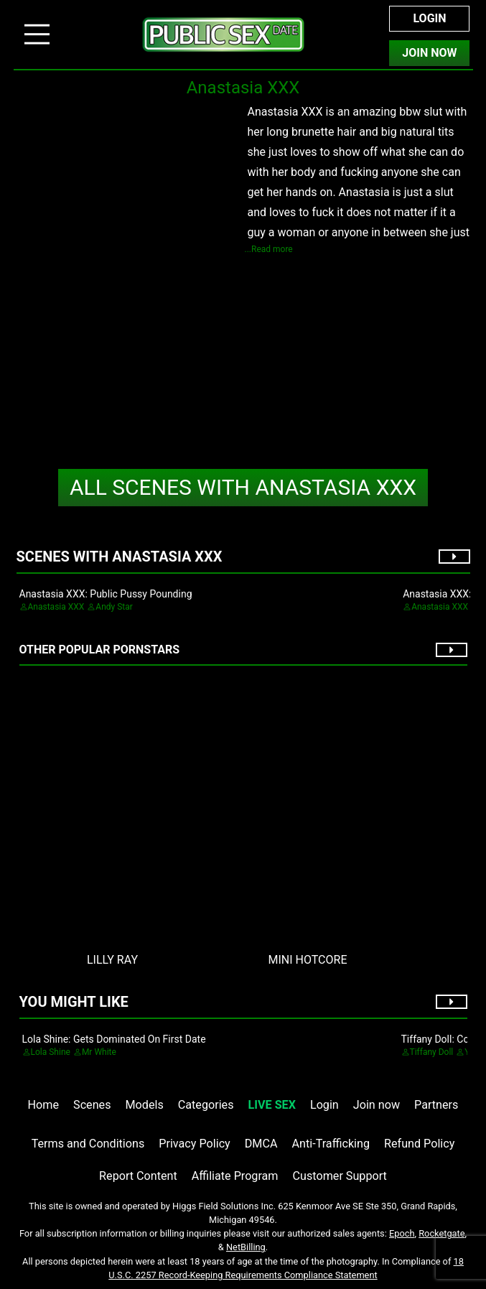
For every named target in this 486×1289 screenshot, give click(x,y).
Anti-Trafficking (331, 1143)
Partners (436, 1105)
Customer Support (340, 1176)
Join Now (429, 53)
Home (43, 1105)
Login (429, 18)
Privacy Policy (194, 1143)
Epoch (402, 1233)
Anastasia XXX (243, 487)
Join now (376, 1105)
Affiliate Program (235, 1176)
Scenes (92, 1105)
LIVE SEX (272, 1105)
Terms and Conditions (88, 1143)
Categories (206, 1105)
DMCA (261, 1143)
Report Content (138, 1176)
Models (145, 1105)
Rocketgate (441, 1233)
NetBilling (246, 1247)
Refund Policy (419, 1143)
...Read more (269, 249)
